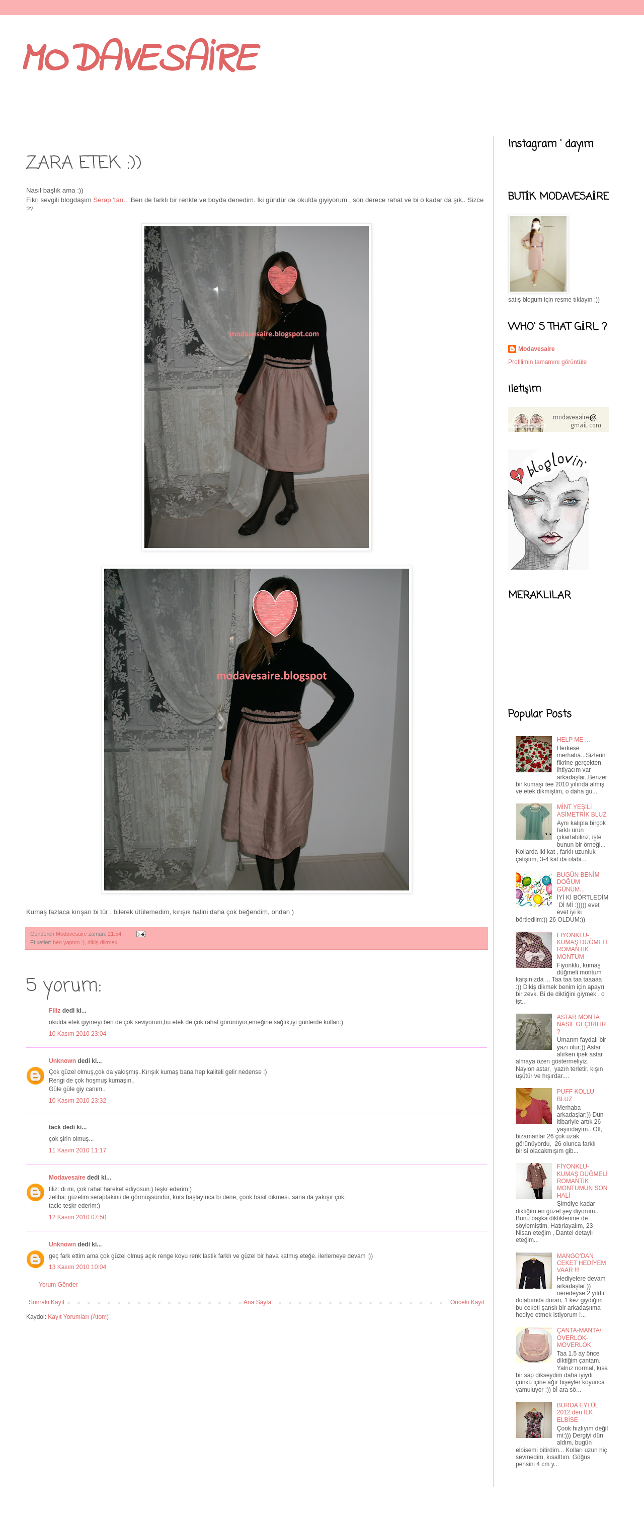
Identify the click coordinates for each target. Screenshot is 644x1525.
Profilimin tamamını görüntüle (547, 362)
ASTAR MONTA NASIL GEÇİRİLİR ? (581, 1024)
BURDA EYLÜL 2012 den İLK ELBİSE (577, 1412)
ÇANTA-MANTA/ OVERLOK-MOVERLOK (579, 1338)
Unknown (62, 1060)
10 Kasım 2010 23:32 (77, 1100)
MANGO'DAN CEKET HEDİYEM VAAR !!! (581, 1263)
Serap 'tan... (111, 200)
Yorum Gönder (58, 1284)
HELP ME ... (573, 739)
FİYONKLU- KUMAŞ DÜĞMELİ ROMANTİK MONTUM (582, 946)
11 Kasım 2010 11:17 (77, 1150)
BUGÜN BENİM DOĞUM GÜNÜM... (578, 882)
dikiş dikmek (102, 942)
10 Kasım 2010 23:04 (77, 1033)
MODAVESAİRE (138, 60)
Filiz (54, 1010)
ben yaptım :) (69, 942)
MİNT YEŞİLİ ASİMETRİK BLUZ (582, 810)
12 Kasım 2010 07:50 (77, 1217)
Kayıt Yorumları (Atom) (78, 1316)
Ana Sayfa (257, 1302)
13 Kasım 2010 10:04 (77, 1267)
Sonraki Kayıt (46, 1302)
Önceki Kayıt (467, 1302)
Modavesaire (67, 1177)
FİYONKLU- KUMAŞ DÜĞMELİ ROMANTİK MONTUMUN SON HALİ (582, 1181)
